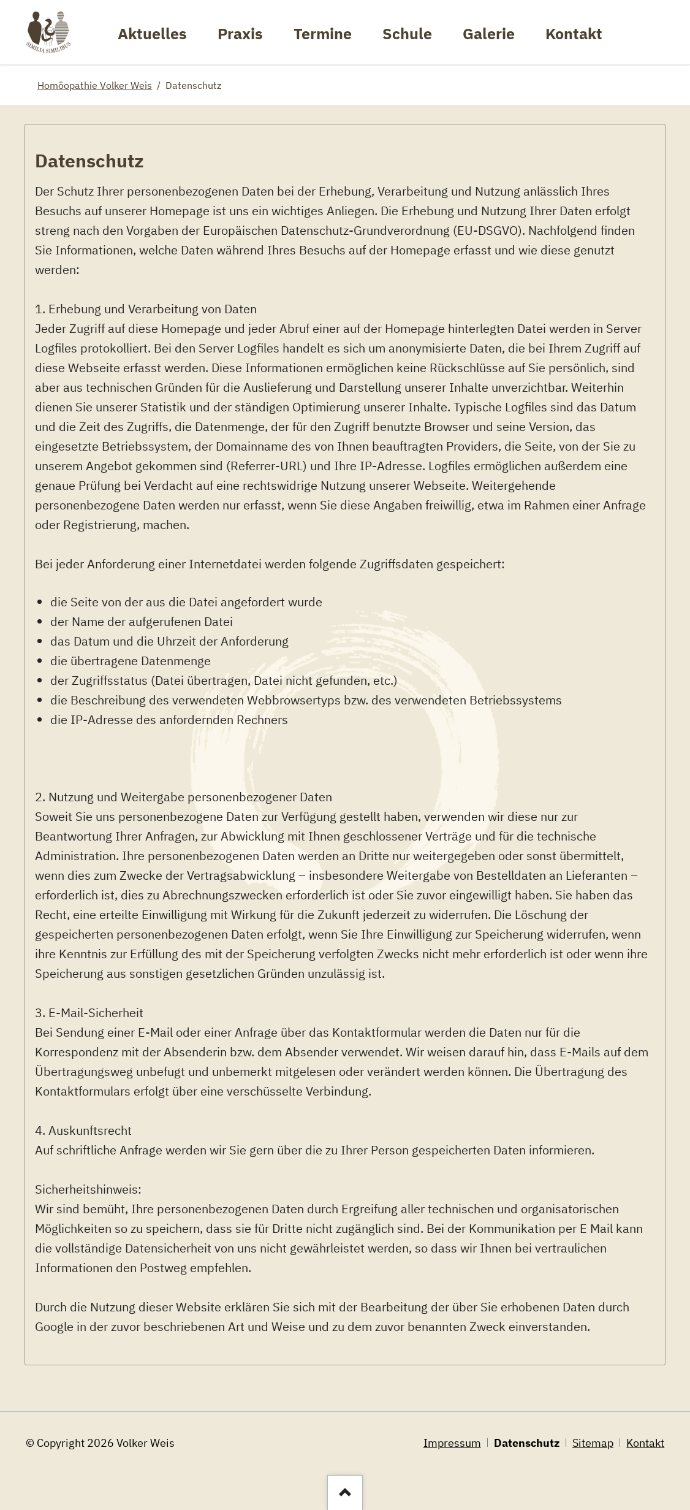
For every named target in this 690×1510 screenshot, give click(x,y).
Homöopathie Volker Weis (94, 84)
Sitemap (592, 1443)
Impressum (452, 1443)
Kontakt (645, 1443)
